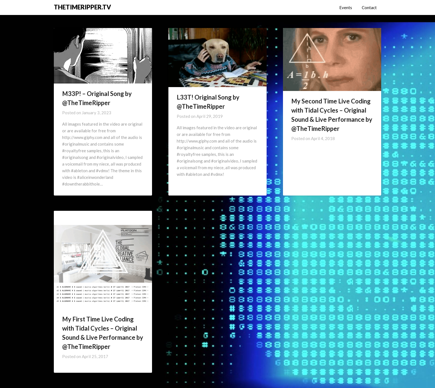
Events (345, 7)
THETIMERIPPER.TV (82, 7)
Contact (369, 7)
